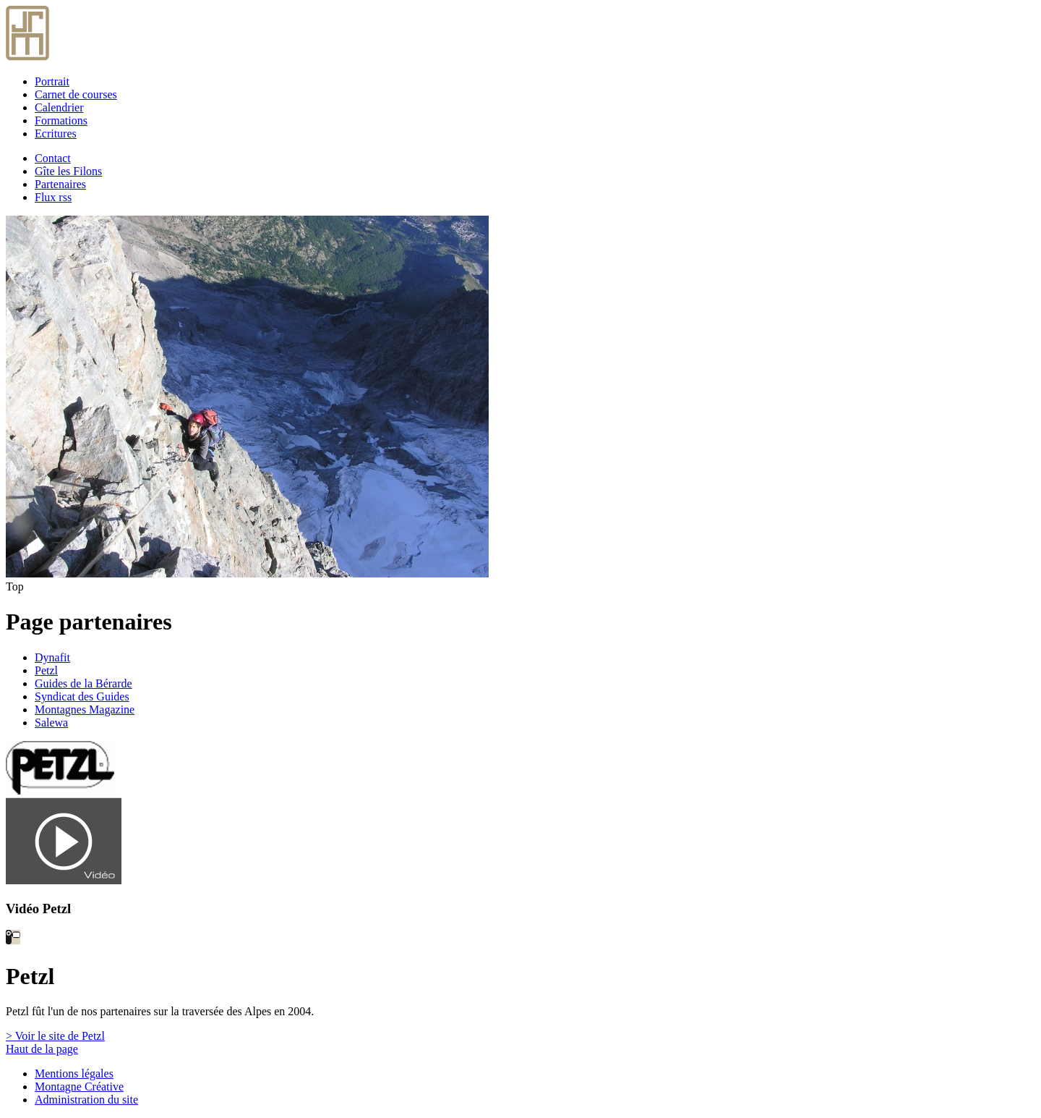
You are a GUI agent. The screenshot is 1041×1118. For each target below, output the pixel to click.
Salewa (51, 722)
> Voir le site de (55, 1036)
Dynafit (52, 657)
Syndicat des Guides (82, 696)
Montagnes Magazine (84, 709)
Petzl (46, 670)
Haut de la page (42, 1049)
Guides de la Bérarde (83, 683)
